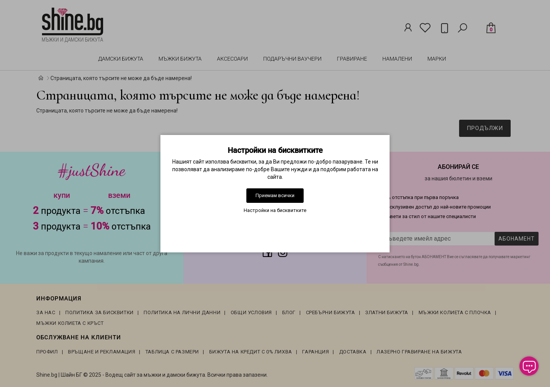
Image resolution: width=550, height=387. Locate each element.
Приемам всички (275, 195)
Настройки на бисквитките (275, 210)
